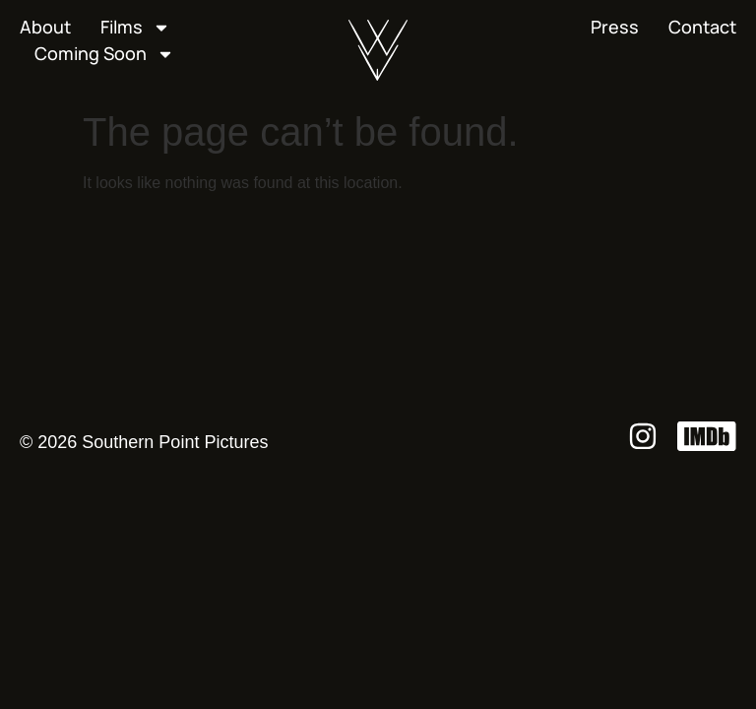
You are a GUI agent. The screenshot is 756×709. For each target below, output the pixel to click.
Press (615, 26)
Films (135, 27)
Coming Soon (104, 53)
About (45, 26)
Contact (702, 26)
